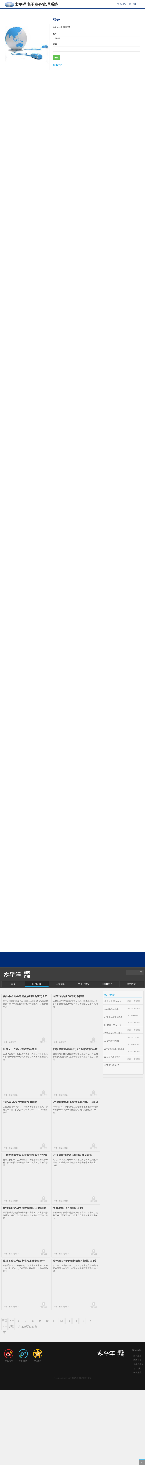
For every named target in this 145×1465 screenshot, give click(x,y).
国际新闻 (60, 984)
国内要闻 (36, 984)
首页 (13, 984)
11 (54, 1320)
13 (68, 1320)
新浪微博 (8, 1355)
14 (75, 1320)
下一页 (4, 1327)
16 (89, 1320)
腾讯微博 (23, 1355)
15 (82, 1320)
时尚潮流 (131, 984)
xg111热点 (108, 984)
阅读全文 (43, 1042)
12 (61, 1320)
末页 (11, 1326)
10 (47, 1320)
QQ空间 (37, 1355)
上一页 (11, 1321)
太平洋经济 (84, 984)
